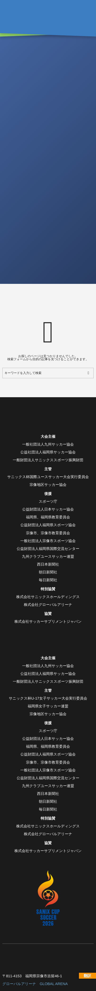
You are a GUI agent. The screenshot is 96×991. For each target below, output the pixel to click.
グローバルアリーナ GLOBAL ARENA (35, 984)
